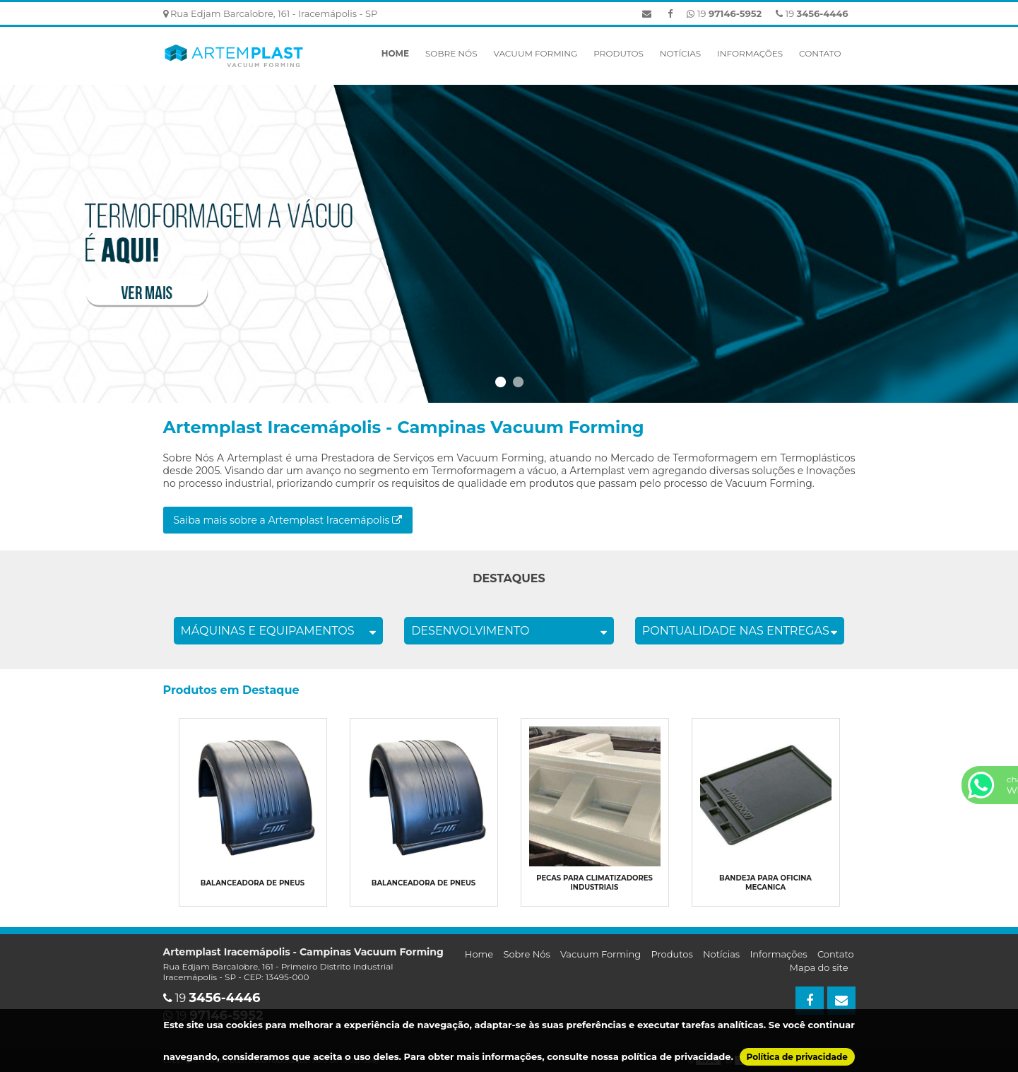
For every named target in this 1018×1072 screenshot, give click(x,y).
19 (812, 13)
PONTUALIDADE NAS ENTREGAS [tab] (740, 630)
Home (395, 53)
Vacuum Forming (535, 53)
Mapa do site (819, 967)
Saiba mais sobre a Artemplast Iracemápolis (288, 520)
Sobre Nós (451, 53)
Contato (820, 53)
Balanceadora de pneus (252, 883)
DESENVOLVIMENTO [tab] (509, 630)
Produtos (618, 53)
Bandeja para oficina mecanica (765, 882)
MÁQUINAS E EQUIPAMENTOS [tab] (279, 630)
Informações (750, 53)
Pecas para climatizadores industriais (594, 882)
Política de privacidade (797, 1057)
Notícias (680, 53)
